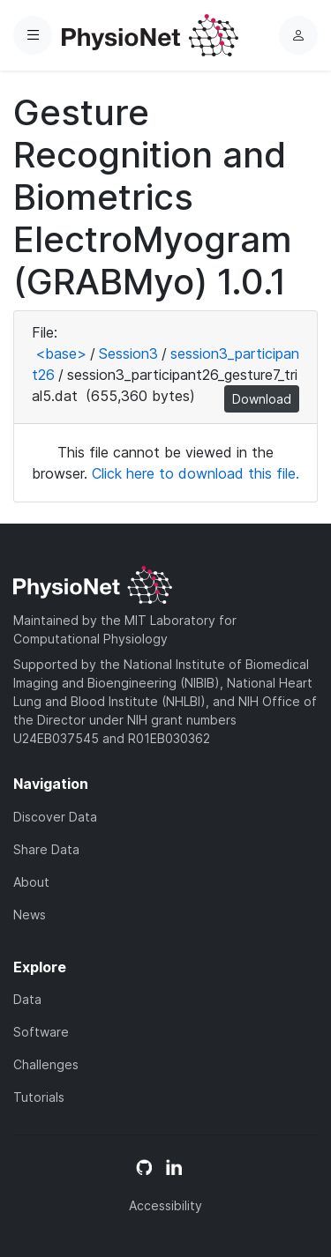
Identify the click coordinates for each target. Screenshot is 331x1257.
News (29, 914)
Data (27, 999)
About (31, 881)
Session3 (128, 353)
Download (261, 398)
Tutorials (38, 1097)
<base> (61, 353)
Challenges (46, 1064)
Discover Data (55, 816)
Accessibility (165, 1205)
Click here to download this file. (195, 473)
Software (41, 1031)
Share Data (46, 849)
